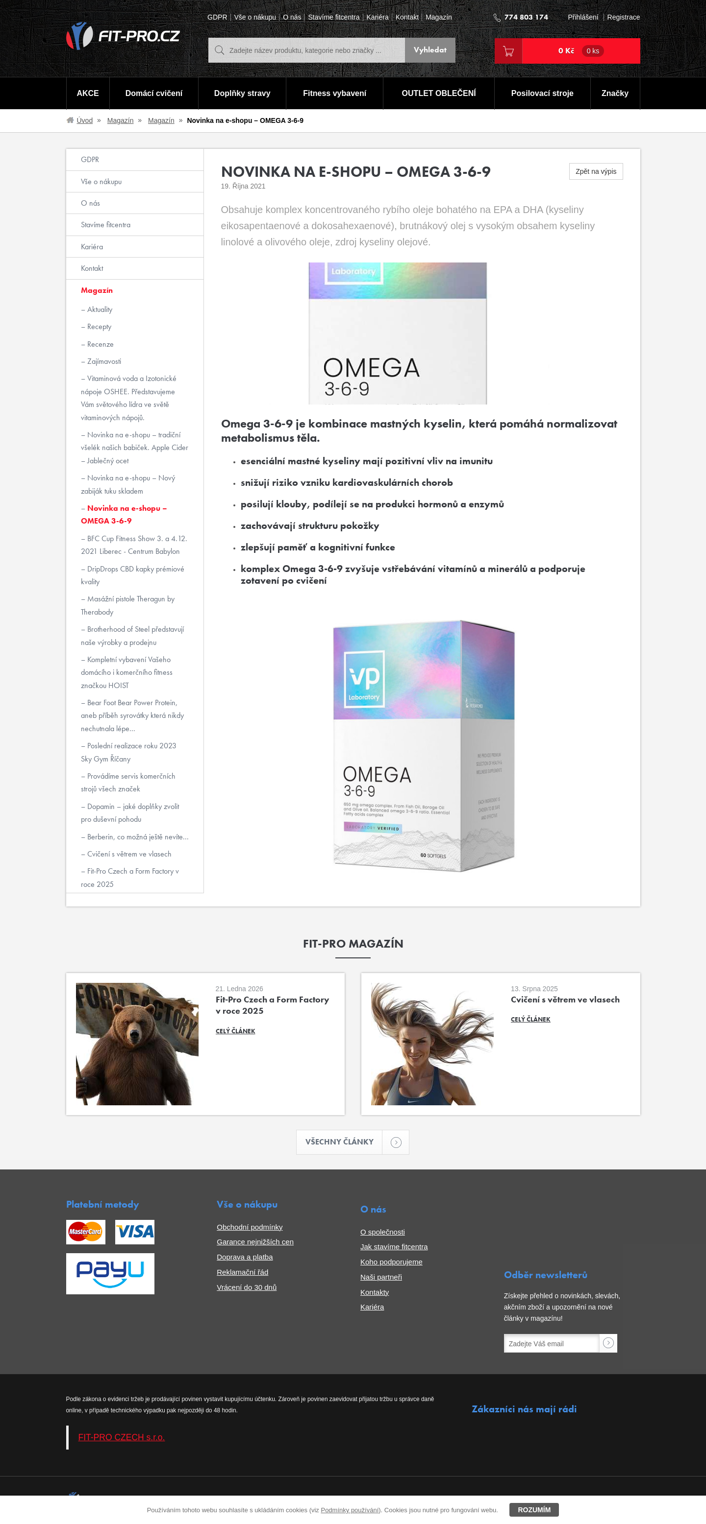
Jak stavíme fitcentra (394, 1247)
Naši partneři (381, 1277)
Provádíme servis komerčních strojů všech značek (128, 782)
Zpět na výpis (596, 171)
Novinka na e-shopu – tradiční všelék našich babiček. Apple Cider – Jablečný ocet (134, 447)
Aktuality (98, 309)
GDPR (217, 17)
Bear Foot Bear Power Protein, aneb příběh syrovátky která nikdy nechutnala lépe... (132, 715)
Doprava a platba (245, 1257)
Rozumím (534, 1510)
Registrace (623, 17)
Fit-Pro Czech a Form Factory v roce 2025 (130, 877)
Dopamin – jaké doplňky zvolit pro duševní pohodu (130, 812)
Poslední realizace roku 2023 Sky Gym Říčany (128, 751)
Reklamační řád (242, 1272)
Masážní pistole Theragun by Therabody (128, 605)
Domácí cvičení (153, 93)
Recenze (99, 344)
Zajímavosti (103, 361)
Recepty (98, 326)
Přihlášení (583, 17)
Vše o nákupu (255, 17)
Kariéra (378, 17)
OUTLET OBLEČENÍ (439, 93)
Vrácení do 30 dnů (247, 1287)
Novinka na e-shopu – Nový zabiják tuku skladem (128, 484)
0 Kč (581, 51)
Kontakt (407, 17)
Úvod (85, 120)
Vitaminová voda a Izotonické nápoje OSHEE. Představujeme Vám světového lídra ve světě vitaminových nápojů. (128, 397)
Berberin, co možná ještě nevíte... (137, 837)
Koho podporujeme (391, 1262)
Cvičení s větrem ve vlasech (128, 854)
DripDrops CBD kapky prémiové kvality (132, 575)
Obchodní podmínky (249, 1227)
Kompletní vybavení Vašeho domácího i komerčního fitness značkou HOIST (127, 672)
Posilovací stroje (542, 93)
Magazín (439, 17)
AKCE (87, 93)
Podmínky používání (349, 1510)
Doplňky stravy (242, 93)
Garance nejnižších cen (255, 1242)
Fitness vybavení (334, 93)
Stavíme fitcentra (333, 17)
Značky (615, 93)
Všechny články (344, 1142)
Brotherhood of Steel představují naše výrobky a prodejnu (132, 635)
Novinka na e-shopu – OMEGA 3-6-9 (124, 514)
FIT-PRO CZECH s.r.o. (121, 1438)
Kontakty (374, 1292)
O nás (292, 17)
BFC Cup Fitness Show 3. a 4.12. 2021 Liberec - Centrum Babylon (134, 544)
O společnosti (382, 1232)
